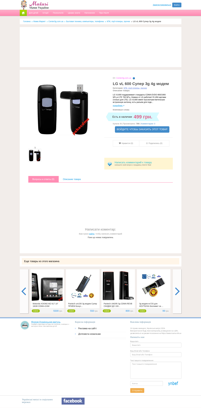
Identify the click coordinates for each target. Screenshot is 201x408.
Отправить (137, 390)
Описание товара (72, 179)
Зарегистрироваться (162, 5)
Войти (176, 5)
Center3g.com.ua (55, 21)
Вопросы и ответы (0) (43, 179)
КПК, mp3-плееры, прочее (118, 21)
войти (91, 234)
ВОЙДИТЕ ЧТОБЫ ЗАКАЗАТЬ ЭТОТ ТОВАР (142, 129)
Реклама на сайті (87, 328)
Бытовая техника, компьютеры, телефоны (85, 21)
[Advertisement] (100, 47)
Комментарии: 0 (148, 124)
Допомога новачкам (89, 334)
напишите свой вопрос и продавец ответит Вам (143, 163)
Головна (27, 21)
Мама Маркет (39, 21)
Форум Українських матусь (46, 321)
